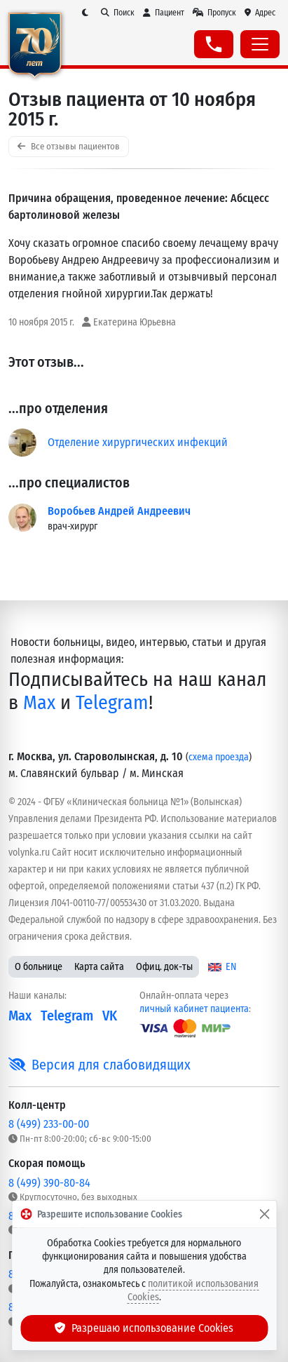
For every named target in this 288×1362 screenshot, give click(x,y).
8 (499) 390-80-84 (49, 1182)
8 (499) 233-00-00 (48, 1124)
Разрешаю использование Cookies (144, 1328)
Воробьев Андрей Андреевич (119, 511)
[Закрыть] (264, 1214)
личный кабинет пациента (194, 1009)
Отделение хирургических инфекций (138, 442)
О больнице (38, 967)
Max (39, 702)
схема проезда (218, 757)
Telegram (112, 702)
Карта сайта (99, 967)
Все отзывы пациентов (69, 146)
